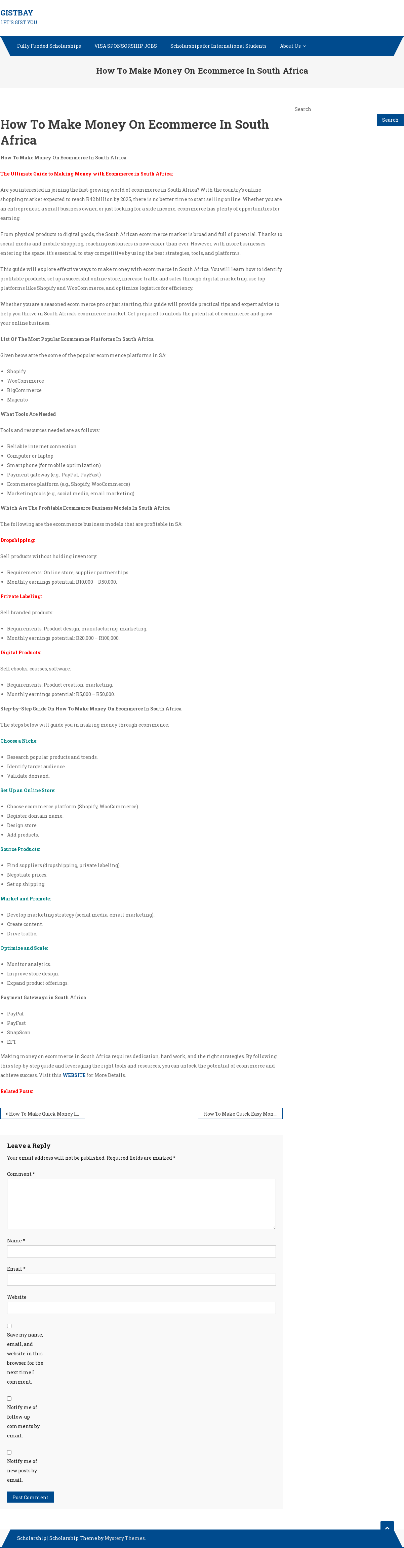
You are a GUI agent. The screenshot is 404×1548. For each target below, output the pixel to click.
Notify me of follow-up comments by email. (23, 1421)
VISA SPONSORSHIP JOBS (125, 46)
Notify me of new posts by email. (22, 1470)
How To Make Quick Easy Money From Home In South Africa (243, 1114)
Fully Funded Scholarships (49, 46)
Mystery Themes (125, 1538)
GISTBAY (16, 12)
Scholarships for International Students (218, 46)
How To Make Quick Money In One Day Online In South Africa (47, 1114)
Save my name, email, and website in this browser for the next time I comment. (25, 1358)
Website (17, 1297)
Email (16, 1269)
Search (303, 109)
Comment (21, 1174)
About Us (290, 46)
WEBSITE (74, 1075)
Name (16, 1240)
